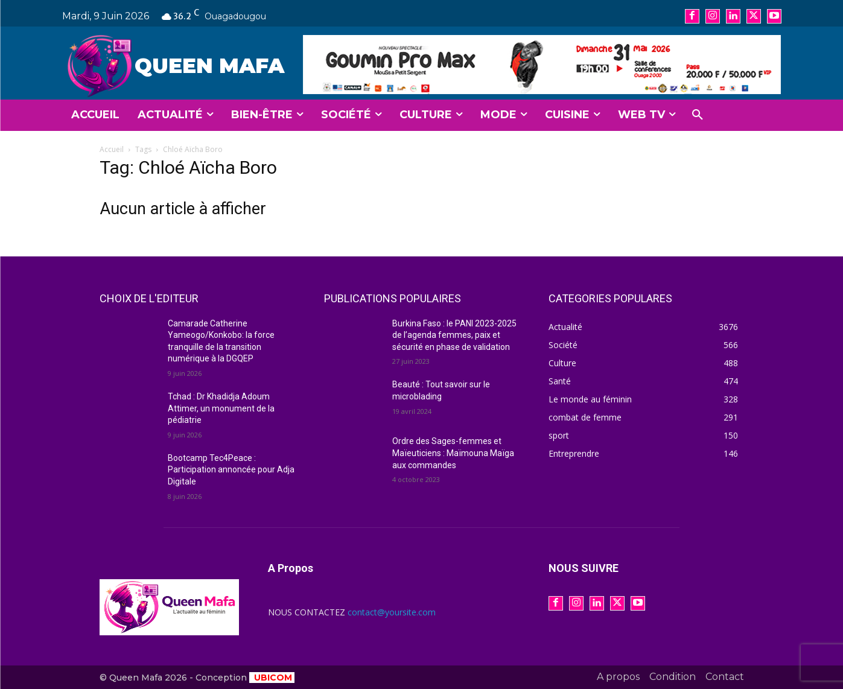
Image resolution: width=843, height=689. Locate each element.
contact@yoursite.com (392, 612)
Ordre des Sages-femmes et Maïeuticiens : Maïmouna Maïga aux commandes (453, 452)
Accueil (112, 149)
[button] (697, 115)
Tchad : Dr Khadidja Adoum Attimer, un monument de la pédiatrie (221, 408)
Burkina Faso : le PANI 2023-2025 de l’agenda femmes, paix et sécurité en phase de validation (454, 335)
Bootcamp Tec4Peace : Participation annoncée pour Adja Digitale (231, 469)
